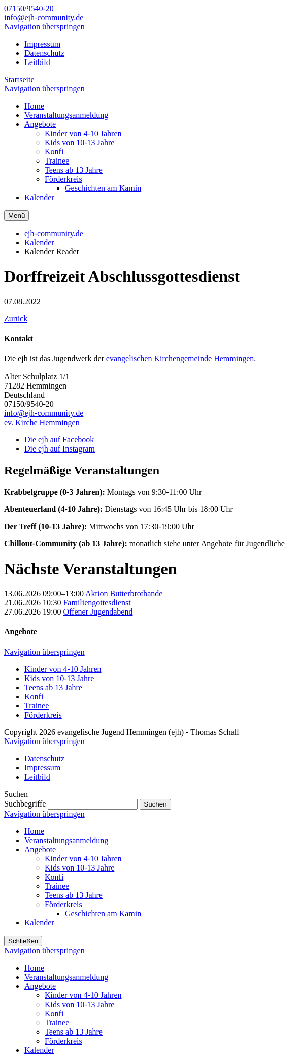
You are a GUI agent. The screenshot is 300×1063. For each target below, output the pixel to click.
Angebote (40, 849)
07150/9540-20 (29, 8)
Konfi (33, 696)
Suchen (155, 804)
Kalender (39, 242)
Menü (16, 215)
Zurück (15, 318)
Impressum (42, 44)
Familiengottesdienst (96, 602)
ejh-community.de (53, 233)
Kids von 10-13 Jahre (59, 678)
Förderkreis (43, 715)
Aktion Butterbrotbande (123, 593)
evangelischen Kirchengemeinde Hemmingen (180, 358)
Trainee (36, 705)
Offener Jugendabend (97, 611)
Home (34, 831)
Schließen (23, 941)
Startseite (19, 79)
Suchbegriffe (25, 803)
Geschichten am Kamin (103, 913)
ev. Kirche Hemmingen (42, 422)
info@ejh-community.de (43, 17)
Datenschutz (44, 53)
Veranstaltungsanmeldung (66, 840)
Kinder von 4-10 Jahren (63, 669)
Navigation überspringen (44, 26)
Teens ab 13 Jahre (53, 687)
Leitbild (37, 62)
